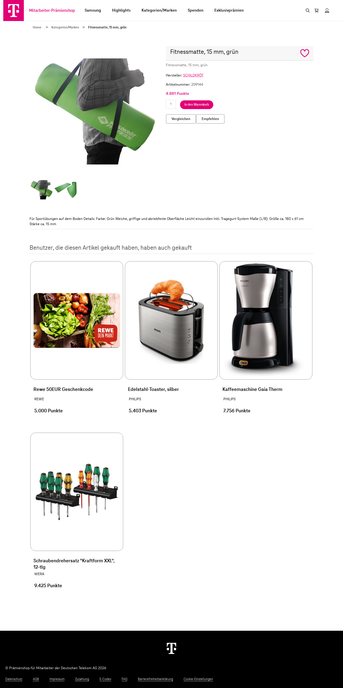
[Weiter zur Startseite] (171, 648)
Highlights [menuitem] (121, 10)
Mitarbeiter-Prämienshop (52, 10)
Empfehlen (210, 119)
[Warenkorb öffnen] (316, 10)
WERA (39, 574)
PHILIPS (135, 399)
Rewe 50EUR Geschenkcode (63, 389)
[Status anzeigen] (327, 10)
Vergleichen (181, 119)
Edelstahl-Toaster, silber (153, 389)
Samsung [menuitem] (93, 10)
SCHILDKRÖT (193, 75)
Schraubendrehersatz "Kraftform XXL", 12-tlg (73, 564)
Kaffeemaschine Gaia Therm (252, 389)
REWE (39, 399)
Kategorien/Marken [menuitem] (159, 10)
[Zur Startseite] (13, 10)
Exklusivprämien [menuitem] (229, 10)
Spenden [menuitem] (195, 10)
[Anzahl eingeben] (171, 104)
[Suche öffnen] (307, 10)
